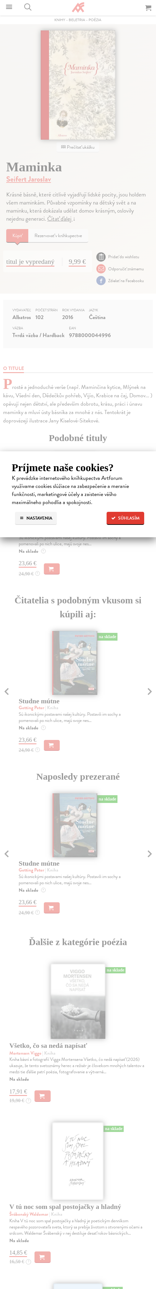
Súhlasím (125, 518)
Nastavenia (36, 518)
